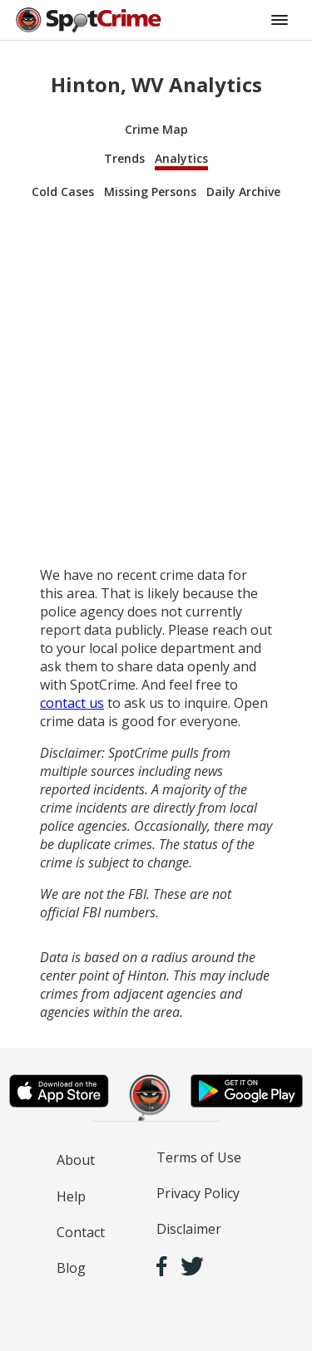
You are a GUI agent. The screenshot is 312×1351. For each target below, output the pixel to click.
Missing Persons (150, 191)
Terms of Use (198, 1157)
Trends (124, 158)
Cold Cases (63, 191)
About (76, 1160)
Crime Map (156, 129)
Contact (81, 1232)
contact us (72, 703)
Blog (71, 1268)
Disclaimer (188, 1229)
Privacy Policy (198, 1193)
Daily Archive (243, 191)
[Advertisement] (156, 383)
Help (71, 1196)
